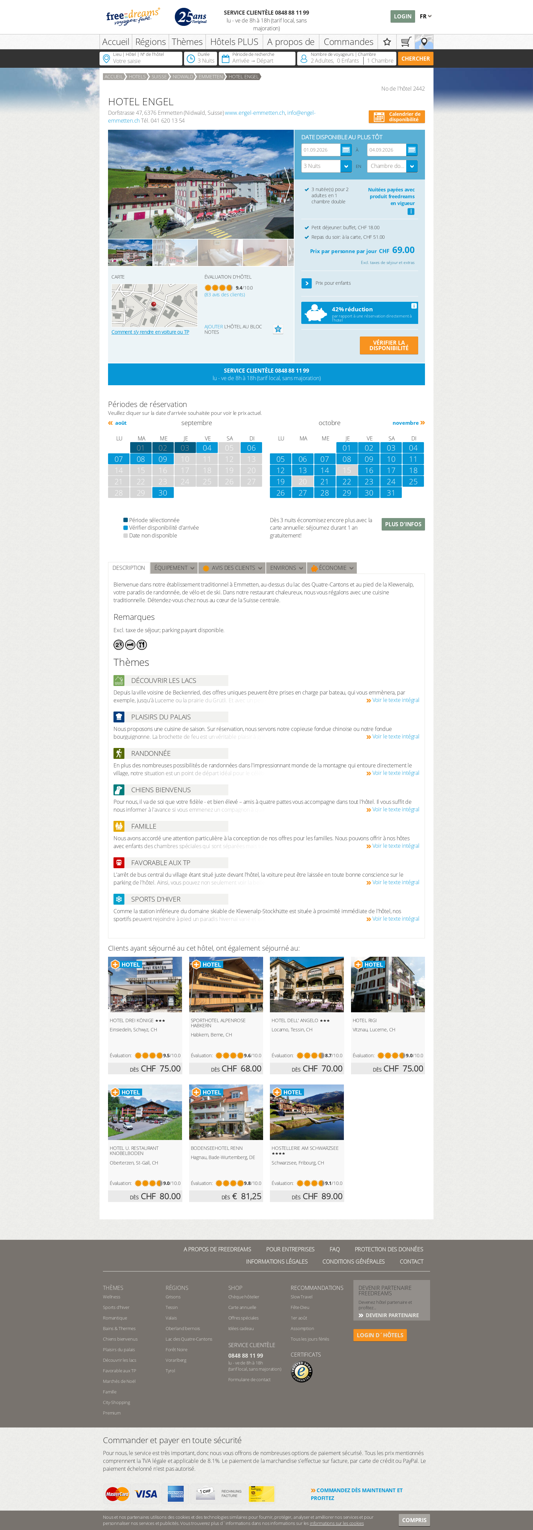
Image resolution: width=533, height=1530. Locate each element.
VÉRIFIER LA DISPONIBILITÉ (389, 345)
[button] (307, 283)
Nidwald (183, 76)
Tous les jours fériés (310, 1339)
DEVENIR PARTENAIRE (391, 1315)
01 (346, 447)
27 (303, 492)
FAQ (335, 1249)
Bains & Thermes (119, 1328)
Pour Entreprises (290, 1249)
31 (391, 492)
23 (369, 481)
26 (280, 492)
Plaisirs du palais (119, 1349)
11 (413, 459)
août (120, 422)
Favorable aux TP (119, 1371)
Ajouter (213, 326)
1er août (299, 1318)
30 (162, 492)
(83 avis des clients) (224, 294)
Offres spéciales (243, 1318)
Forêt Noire (176, 1349)
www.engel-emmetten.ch (255, 112)
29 (346, 492)
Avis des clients (228, 568)
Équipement (170, 568)
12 (280, 470)
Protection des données (389, 1249)
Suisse (159, 76)
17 (391, 470)
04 (207, 447)
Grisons (173, 1297)
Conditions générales (353, 1261)
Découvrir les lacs (119, 1360)
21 (324, 481)
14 (324, 470)
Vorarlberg (176, 1360)
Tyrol (170, 1371)
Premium (112, 1413)
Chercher (415, 58)
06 (251, 447)
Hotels (137, 76)
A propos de (291, 41)
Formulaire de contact (249, 1379)
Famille (110, 1392)
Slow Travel (301, 1297)
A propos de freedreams (217, 1249)
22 (346, 481)
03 (185, 447)
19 (280, 481)
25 (413, 481)
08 (141, 459)
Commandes (349, 41)
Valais (171, 1318)
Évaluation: (121, 1055)
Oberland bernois (183, 1328)
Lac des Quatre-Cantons (189, 1339)
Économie (329, 568)
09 (162, 459)
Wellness (111, 1297)
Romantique (115, 1318)
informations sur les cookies (337, 1523)
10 (391, 459)
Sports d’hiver (116, 1307)
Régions (150, 41)
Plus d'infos (403, 524)
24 (391, 481)
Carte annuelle (242, 1307)
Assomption (302, 1328)
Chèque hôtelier (244, 1297)
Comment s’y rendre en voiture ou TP (150, 332)
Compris (414, 1520)
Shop (235, 1288)
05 (280, 459)
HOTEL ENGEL (244, 76)
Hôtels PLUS (234, 41)
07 (119, 459)
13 (303, 470)
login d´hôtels (380, 1335)
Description (128, 568)
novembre (406, 422)
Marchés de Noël (119, 1381)
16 (369, 470)
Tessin (172, 1307)
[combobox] (326, 166)
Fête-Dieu (300, 1307)
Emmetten (211, 76)
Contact (411, 1261)
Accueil (116, 41)
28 (324, 492)
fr (424, 16)
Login (403, 16)
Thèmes (187, 41)
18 (413, 470)
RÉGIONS (177, 1288)
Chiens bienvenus (120, 1339)
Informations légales (277, 1261)
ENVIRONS (283, 568)
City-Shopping (116, 1402)
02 (162, 447)
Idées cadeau (241, 1328)
